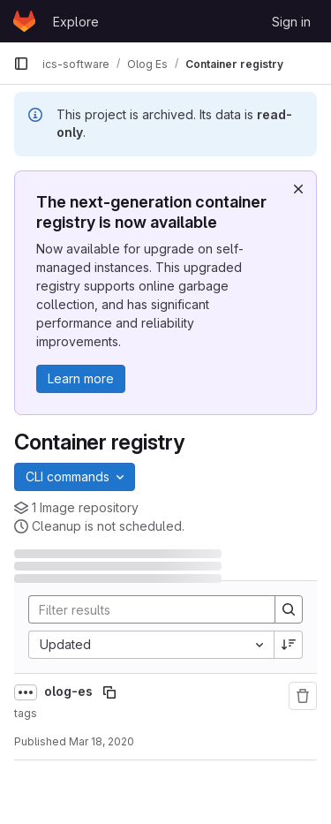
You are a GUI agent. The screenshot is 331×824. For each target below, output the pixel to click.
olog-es (69, 691)
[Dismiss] (298, 189)
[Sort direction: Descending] (289, 645)
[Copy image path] (109, 692)
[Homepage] (24, 21)
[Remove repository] (303, 696)
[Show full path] (25, 692)
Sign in (291, 21)
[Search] (145, 609)
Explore (76, 21)
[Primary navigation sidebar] (21, 63)
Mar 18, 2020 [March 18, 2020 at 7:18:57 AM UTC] (101, 741)
